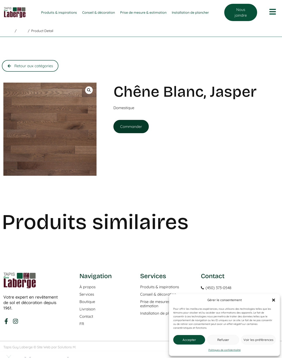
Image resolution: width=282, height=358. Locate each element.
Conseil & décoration (158, 294)
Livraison (87, 309)
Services (86, 294)
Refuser (223, 340)
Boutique (87, 302)
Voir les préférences (258, 340)
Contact (86, 316)
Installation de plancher (160, 313)
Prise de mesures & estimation (156, 304)
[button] (273, 300)
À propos (87, 287)
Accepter (189, 340)
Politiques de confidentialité (224, 349)
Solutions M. (67, 347)
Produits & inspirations (159, 287)
